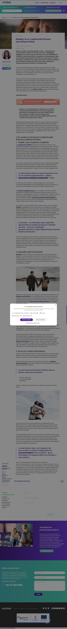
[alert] (33, 314)
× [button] (55, 305)
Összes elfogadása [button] (26, 319)
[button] (33, 323)
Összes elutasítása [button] (40, 319)
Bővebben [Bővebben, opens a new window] (41, 310)
